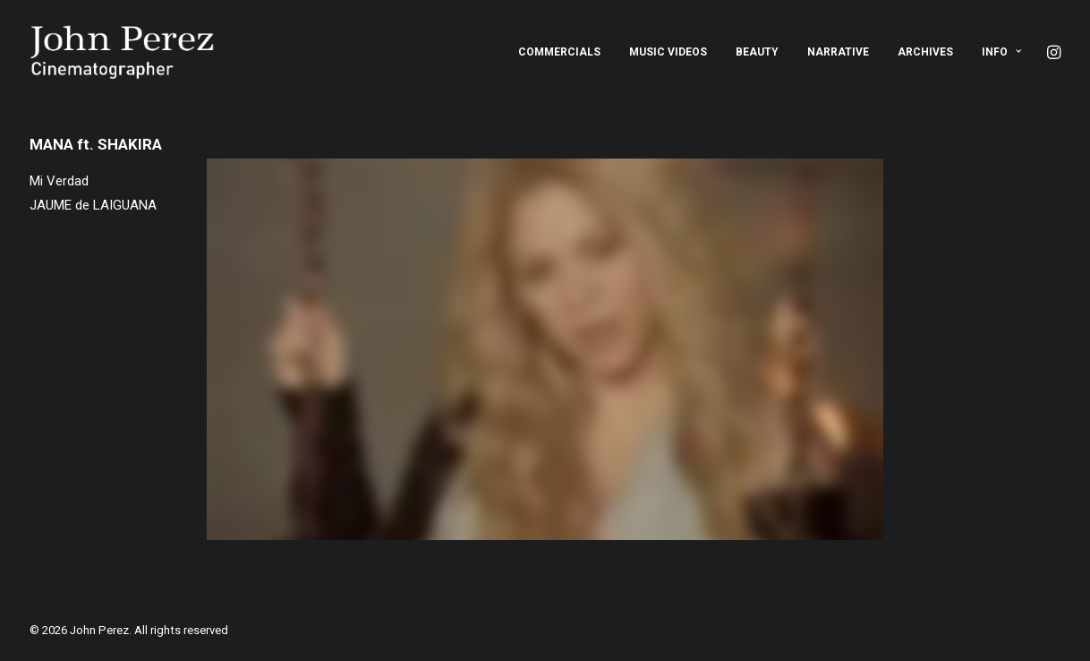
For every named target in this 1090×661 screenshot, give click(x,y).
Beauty (757, 52)
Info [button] (1001, 52)
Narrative (838, 52)
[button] (1052, 52)
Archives (925, 52)
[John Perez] (122, 52)
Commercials (559, 52)
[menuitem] (559, 52)
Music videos (668, 52)
